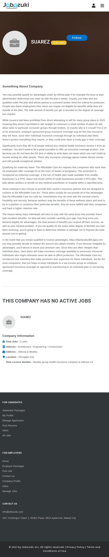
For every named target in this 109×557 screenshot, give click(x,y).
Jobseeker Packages (13, 410)
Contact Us (8, 476)
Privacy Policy (76, 547)
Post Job (7, 471)
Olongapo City (26, 357)
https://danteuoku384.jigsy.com (86, 240)
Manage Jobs (9, 491)
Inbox (5, 430)
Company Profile (11, 481)
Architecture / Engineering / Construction (40, 346)
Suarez (25, 317)
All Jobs (6, 435)
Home (5, 461)
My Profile (7, 415)
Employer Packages (13, 466)
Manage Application (13, 420)
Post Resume (9, 425)
